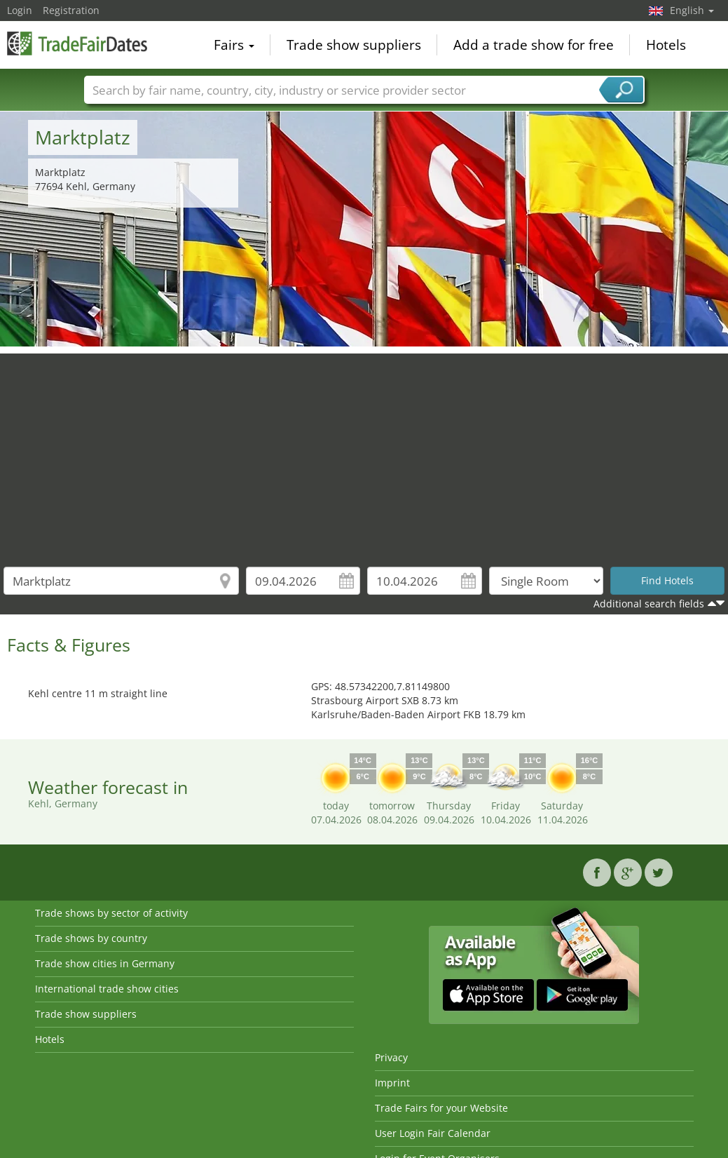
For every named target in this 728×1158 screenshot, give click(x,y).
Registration (71, 10)
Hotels (666, 45)
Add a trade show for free (533, 45)
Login (19, 10)
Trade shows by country (91, 938)
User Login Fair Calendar (432, 1133)
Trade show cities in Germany (104, 963)
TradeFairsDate (77, 43)
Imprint (392, 1082)
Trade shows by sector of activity (111, 913)
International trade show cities (107, 988)
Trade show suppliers (354, 45)
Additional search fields (648, 603)
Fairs (234, 45)
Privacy (391, 1057)
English (692, 10)
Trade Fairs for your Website (441, 1108)
